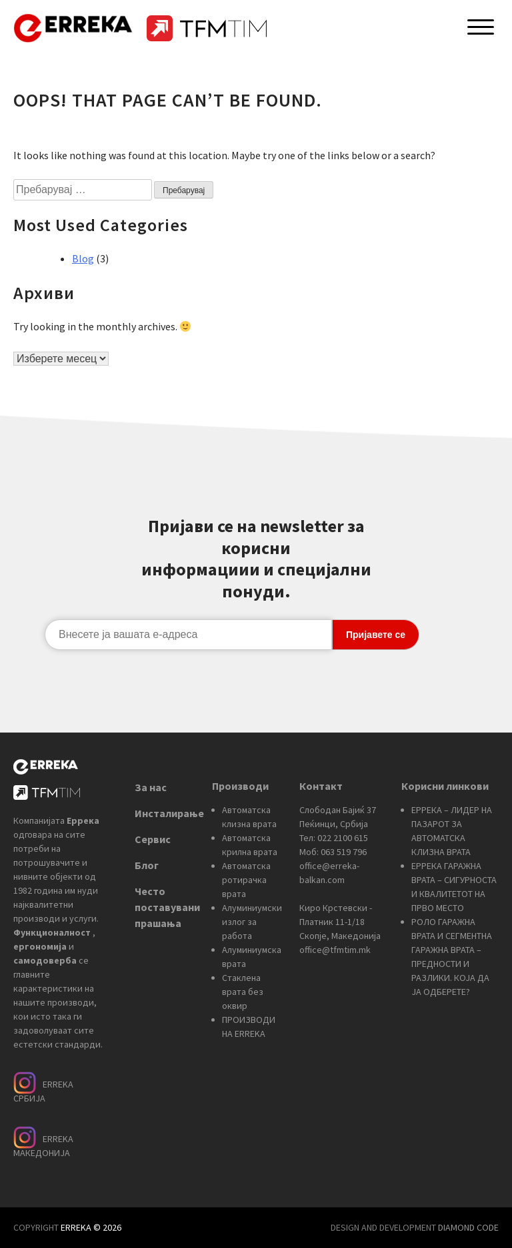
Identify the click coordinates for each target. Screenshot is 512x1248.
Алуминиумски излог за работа (252, 922)
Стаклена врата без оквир (242, 992)
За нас (151, 787)
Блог (147, 865)
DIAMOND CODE (468, 1227)
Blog (83, 258)
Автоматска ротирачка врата (246, 880)
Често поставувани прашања (167, 907)
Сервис (153, 839)
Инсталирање (169, 813)
